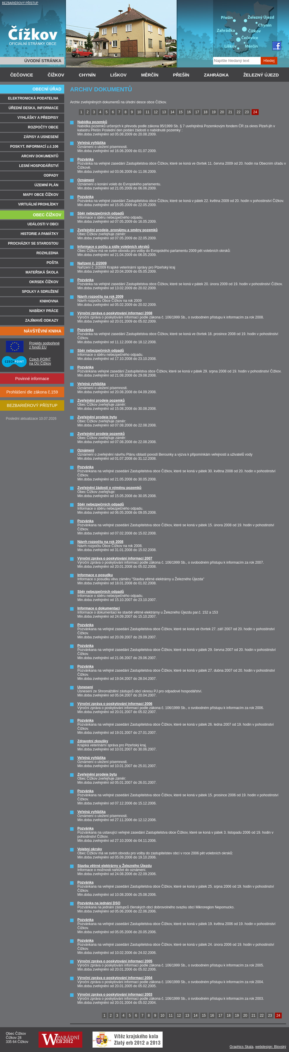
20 (222, 112)
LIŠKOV (118, 74)
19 (213, 112)
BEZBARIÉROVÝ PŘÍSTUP (20, 3)
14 (172, 112)
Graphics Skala (241, 1047)
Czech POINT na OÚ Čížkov (40, 361)
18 (205, 112)
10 (139, 112)
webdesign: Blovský (270, 1047)
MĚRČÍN (149, 74)
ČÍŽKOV (56, 74)
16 (189, 112)
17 (197, 112)
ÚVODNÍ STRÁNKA (42, 60)
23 (247, 112)
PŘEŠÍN (181, 74)
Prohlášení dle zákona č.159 (32, 392)
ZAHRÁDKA (216, 74)
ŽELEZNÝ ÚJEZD (261, 74)
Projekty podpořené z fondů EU (44, 345)
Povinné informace (32, 378)
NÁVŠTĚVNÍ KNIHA (42, 331)
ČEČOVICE (21, 74)
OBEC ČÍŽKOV (47, 215)
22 (239, 112)
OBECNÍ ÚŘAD (46, 89)
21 (230, 112)
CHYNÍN (87, 74)
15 (180, 112)
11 (147, 112)
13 (164, 112)
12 (156, 112)
